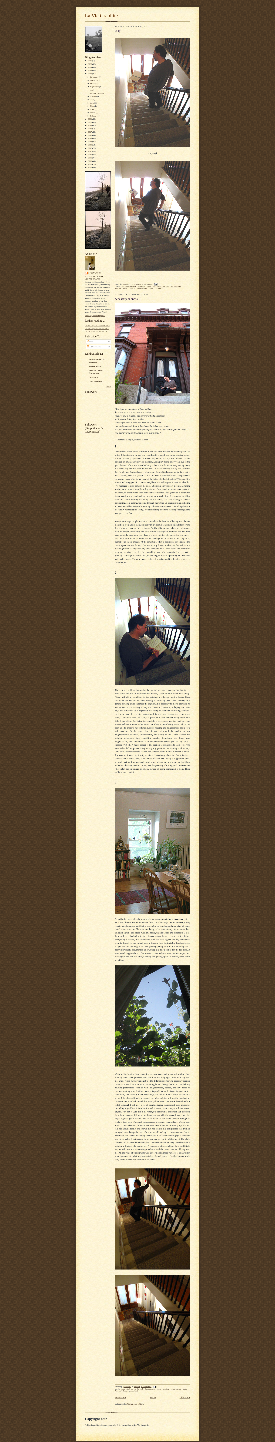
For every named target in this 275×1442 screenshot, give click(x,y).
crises (149, 286)
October (93, 83)
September (94, 87)
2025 (90, 64)
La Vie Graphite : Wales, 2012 (97, 331)
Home (153, 1397)
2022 (90, 74)
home (125, 288)
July (92, 99)
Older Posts (185, 1397)
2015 (90, 138)
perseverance (142, 288)
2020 (90, 122)
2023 (90, 70)
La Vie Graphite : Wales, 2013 (97, 328)
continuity (141, 286)
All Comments (94, 347)
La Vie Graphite (101, 15)
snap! (92, 90)
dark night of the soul (161, 286)
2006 (90, 167)
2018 (90, 129)
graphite (118, 288)
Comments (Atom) (136, 1404)
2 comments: (147, 284)
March (93, 112)
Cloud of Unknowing (128, 286)
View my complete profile (95, 315)
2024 (90, 67)
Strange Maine (95, 366)
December (94, 77)
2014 (90, 142)
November (94, 80)
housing (132, 288)
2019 (90, 125)
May (92, 106)
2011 (90, 151)
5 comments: (146, 1387)
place (151, 288)
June (92, 103)
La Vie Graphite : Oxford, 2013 (97, 326)
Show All (108, 386)
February (94, 116)
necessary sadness (97, 93)
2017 (90, 132)
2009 (90, 158)
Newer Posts (120, 1397)
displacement (176, 286)
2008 (90, 161)
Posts (90, 341)
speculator (94, 273)
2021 (90, 119)
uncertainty (159, 288)
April (92, 109)
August (93, 96)
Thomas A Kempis (121, 1391)
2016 (90, 135)
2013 (90, 145)
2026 (90, 61)
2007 (90, 164)
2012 (90, 148)
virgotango (93, 377)
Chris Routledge (95, 381)
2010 (90, 155)
